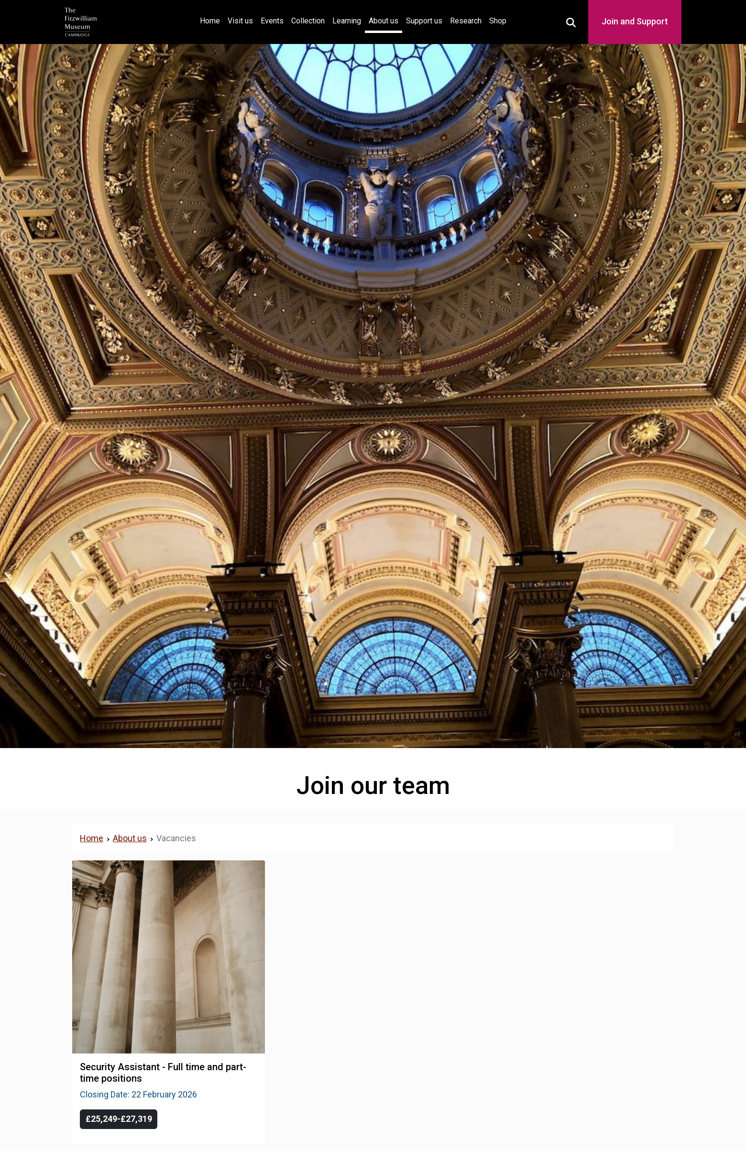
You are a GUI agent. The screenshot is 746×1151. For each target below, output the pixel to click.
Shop (497, 20)
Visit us (240, 20)
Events (272, 20)
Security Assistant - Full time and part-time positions (163, 1072)
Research (466, 20)
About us (383, 20)
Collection (308, 20)
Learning (346, 20)
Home (212, 19)
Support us (424, 20)
